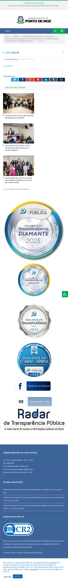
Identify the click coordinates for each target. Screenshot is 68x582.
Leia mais (34, 569)
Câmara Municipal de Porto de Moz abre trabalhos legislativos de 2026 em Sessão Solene (18, 186)
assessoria (60, 547)
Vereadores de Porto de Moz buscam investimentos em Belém (33, 6)
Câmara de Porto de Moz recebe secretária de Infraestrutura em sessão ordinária (17, 154)
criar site (18, 547)
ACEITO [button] (18, 576)
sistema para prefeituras (33, 547)
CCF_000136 (8, 73)
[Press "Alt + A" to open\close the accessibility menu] (65, 294)
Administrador (11, 66)
